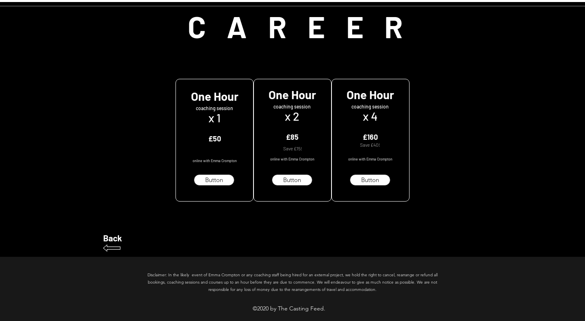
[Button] (292, 180)
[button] (214, 180)
